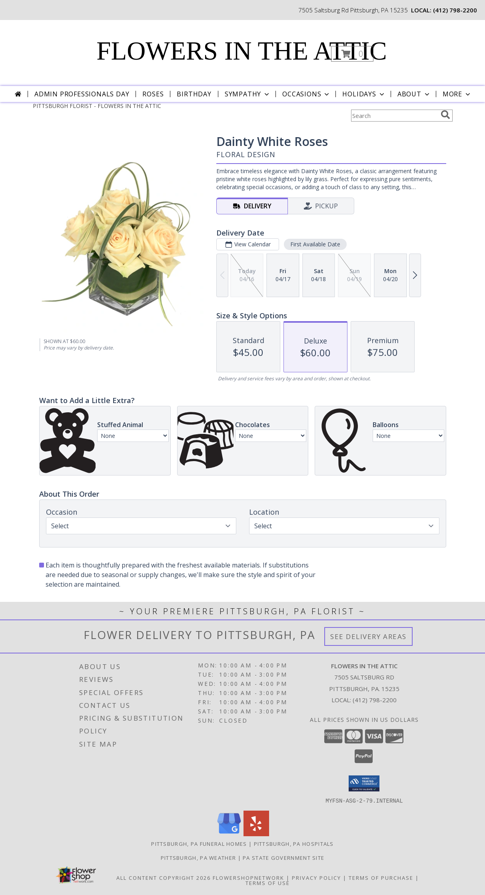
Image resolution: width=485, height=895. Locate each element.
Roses (153, 94)
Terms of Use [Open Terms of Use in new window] (267, 882)
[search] (445, 115)
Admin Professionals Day (81, 94)
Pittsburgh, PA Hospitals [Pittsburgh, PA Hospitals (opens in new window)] (294, 843)
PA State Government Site (283, 857)
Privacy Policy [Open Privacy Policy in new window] (316, 877)
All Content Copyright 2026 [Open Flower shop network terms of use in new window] (163, 877)
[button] (352, 54)
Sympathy (248, 94)
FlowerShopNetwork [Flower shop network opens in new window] (248, 877)
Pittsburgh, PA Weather (198, 857)
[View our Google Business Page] (229, 833)
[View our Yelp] (256, 833)
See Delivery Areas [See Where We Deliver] (368, 636)
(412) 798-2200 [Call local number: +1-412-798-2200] (455, 10)
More (457, 94)
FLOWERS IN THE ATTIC (241, 50)
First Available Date (315, 244)
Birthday (194, 94)
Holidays (363, 94)
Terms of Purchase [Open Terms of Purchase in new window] (381, 877)
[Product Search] (394, 115)
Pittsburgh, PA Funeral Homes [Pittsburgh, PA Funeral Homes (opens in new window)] (199, 843)
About (414, 94)
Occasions (306, 94)
